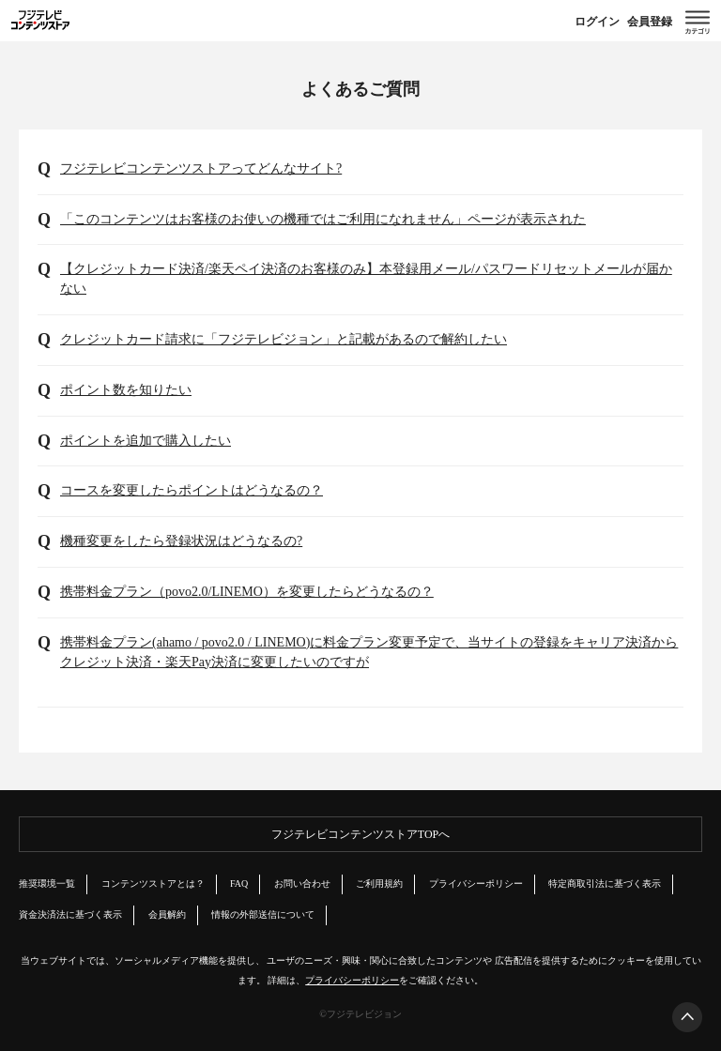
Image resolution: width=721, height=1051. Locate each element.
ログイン (597, 21)
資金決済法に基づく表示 (70, 914)
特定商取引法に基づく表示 (604, 883)
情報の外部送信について (262, 914)
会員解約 (167, 914)
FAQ (239, 883)
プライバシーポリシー (476, 883)
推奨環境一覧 (47, 883)
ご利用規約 (379, 883)
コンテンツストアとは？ (153, 883)
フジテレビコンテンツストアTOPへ (360, 834)
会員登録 (649, 21)
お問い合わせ (302, 883)
